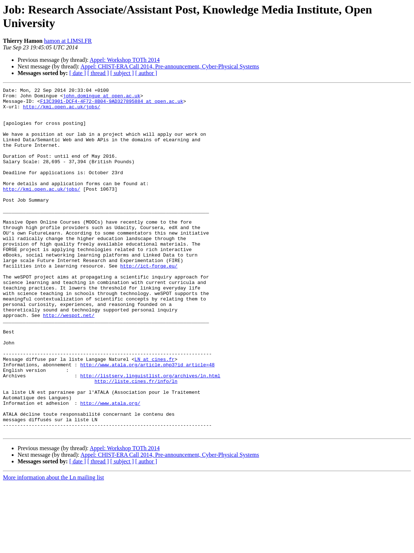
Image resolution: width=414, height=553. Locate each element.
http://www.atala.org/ (110, 466)
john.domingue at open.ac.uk (101, 97)
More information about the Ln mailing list (53, 546)
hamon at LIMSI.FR (68, 41)
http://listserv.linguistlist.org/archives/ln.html (150, 433)
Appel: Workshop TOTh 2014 (124, 60)
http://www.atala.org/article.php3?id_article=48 (147, 420)
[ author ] (146, 73)
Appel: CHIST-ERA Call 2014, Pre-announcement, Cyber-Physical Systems (170, 66)
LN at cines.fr (155, 414)
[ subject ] (122, 73)
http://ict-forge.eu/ (148, 302)
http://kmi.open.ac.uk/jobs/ (61, 111)
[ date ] (77, 73)
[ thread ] (98, 73)
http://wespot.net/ (68, 361)
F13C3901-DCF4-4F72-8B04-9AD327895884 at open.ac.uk (111, 104)
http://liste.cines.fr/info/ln (136, 440)
